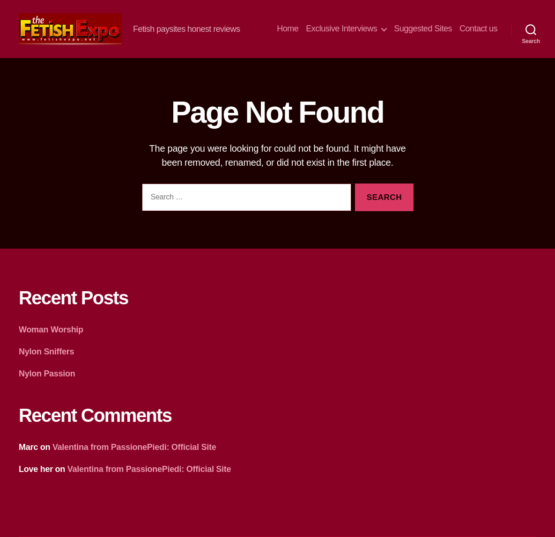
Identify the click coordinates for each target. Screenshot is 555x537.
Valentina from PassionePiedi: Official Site (134, 447)
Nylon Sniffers (46, 351)
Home (287, 28)
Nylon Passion (47, 373)
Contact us (478, 28)
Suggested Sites (423, 28)
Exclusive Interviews (341, 28)
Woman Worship (51, 329)
